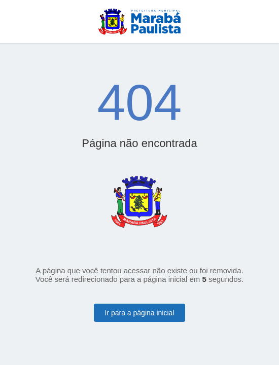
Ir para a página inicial (140, 313)
